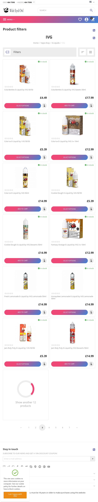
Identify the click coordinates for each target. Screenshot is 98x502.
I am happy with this (15, 495)
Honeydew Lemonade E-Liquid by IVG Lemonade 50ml (72, 297)
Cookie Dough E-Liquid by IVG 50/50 (66, 193)
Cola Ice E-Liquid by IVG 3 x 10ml (65, 141)
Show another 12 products (26, 404)
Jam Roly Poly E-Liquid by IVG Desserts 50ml (69, 348)
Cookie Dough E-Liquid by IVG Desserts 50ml (23, 245)
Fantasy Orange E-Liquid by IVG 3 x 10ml (68, 245)
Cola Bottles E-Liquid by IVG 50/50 (18, 90)
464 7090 (9, 2)
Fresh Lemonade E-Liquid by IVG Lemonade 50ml (25, 296)
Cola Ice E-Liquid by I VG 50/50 (17, 141)
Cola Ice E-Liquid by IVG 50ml (16, 193)
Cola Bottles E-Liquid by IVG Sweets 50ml (68, 90)
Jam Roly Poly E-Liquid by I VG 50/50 (19, 348)
